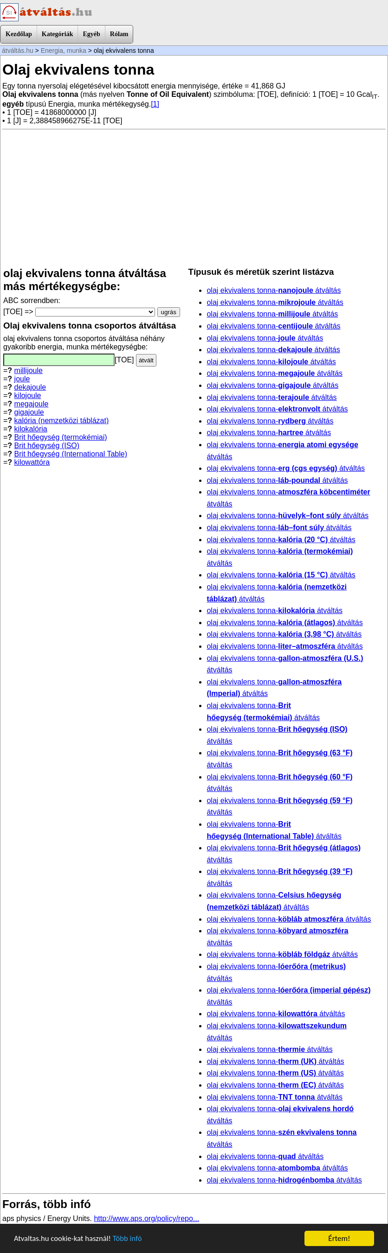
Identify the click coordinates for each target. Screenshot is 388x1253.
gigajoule (29, 412)
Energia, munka (63, 50)
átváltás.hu (17, 50)
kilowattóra (32, 462)
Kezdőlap (19, 34)
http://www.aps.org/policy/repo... (146, 1218)
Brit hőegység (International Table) (70, 454)
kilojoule (27, 395)
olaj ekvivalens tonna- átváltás (274, 290)
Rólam (119, 34)
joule (22, 379)
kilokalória (30, 429)
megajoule (31, 404)
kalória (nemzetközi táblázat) (61, 420)
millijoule (28, 370)
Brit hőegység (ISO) (47, 445)
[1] (155, 104)
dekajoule (30, 387)
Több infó (129, 1239)
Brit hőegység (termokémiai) (60, 437)
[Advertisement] (194, 198)
